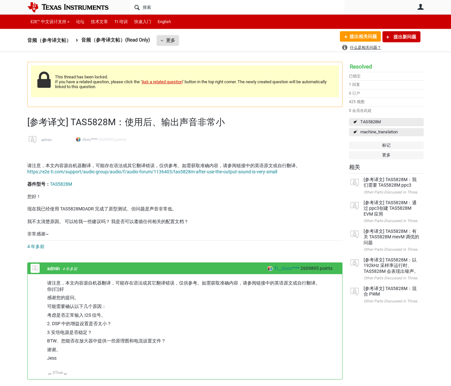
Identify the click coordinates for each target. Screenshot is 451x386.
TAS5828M (370, 121)
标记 (386, 145)
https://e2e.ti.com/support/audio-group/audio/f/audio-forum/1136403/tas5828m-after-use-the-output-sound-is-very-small (152, 171)
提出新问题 (404, 36)
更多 (170, 40)
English (164, 21)
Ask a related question (162, 81)
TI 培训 (121, 21)
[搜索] (237, 7)
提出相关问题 (363, 36)
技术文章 (99, 21)
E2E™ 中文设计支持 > (50, 21)
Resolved (361, 66)
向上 (50, 374)
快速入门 (142, 21)
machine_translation (379, 131)
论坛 (80, 21)
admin (46, 140)
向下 (65, 374)
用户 (420, 7)
